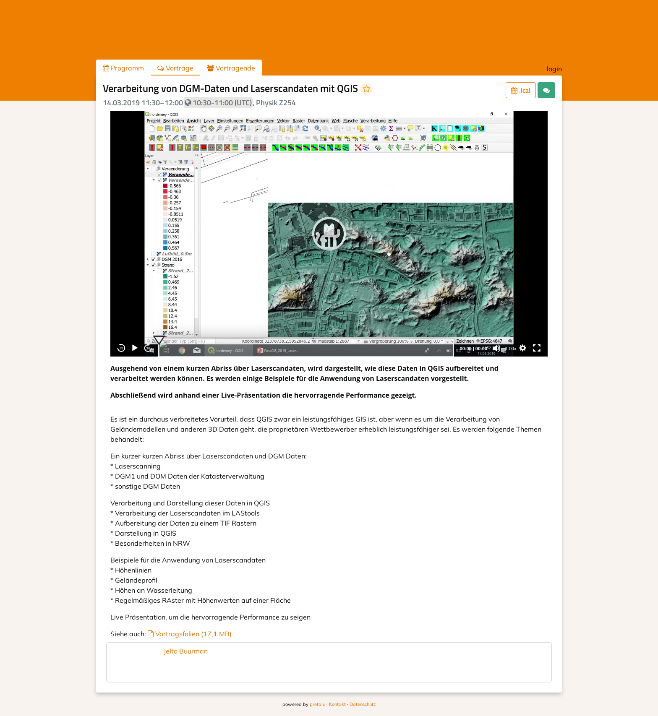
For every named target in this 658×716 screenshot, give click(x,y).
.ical (520, 90)
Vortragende (231, 68)
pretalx (317, 704)
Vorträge (175, 68)
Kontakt (337, 704)
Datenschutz (363, 704)
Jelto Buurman (186, 651)
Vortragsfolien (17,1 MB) (190, 634)
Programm (123, 68)
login (554, 69)
